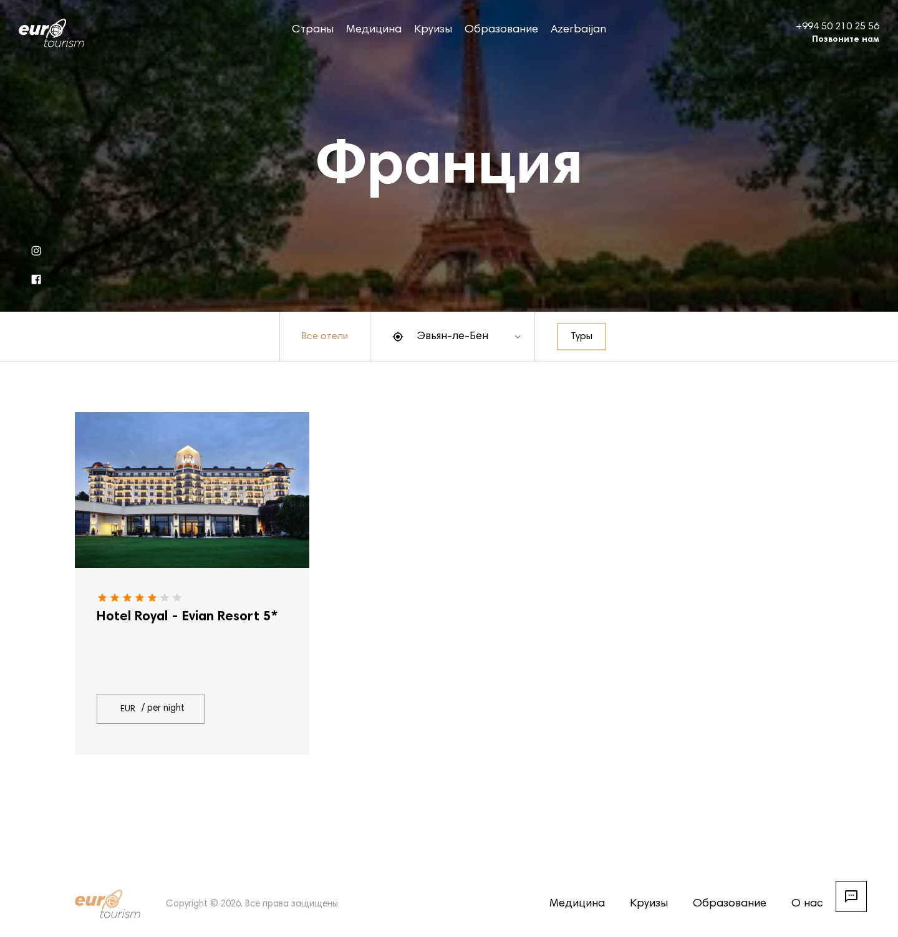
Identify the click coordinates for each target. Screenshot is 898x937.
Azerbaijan (578, 30)
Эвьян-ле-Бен (452, 336)
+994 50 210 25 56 (837, 27)
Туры (581, 337)
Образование (501, 30)
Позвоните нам (845, 40)
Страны (313, 30)
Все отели (325, 337)
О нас (807, 904)
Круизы (433, 30)
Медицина (374, 30)
